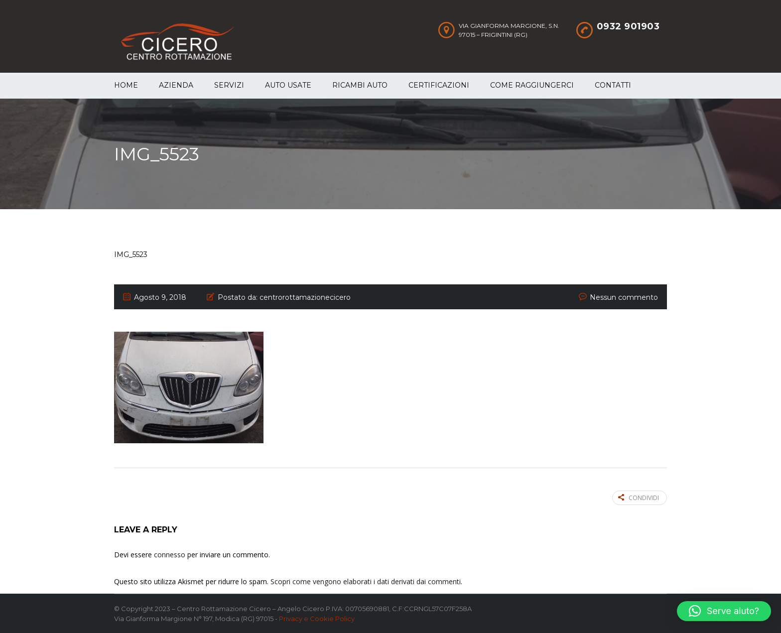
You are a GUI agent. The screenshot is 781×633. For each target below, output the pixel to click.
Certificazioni (438, 85)
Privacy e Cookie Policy (317, 619)
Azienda (176, 85)
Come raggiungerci (532, 85)
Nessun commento (624, 297)
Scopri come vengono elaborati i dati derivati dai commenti (365, 581)
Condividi (638, 498)
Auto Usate (288, 85)
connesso (169, 554)
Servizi (229, 85)
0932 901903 (628, 26)
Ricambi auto (360, 85)
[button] (724, 611)
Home (126, 85)
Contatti (613, 85)
